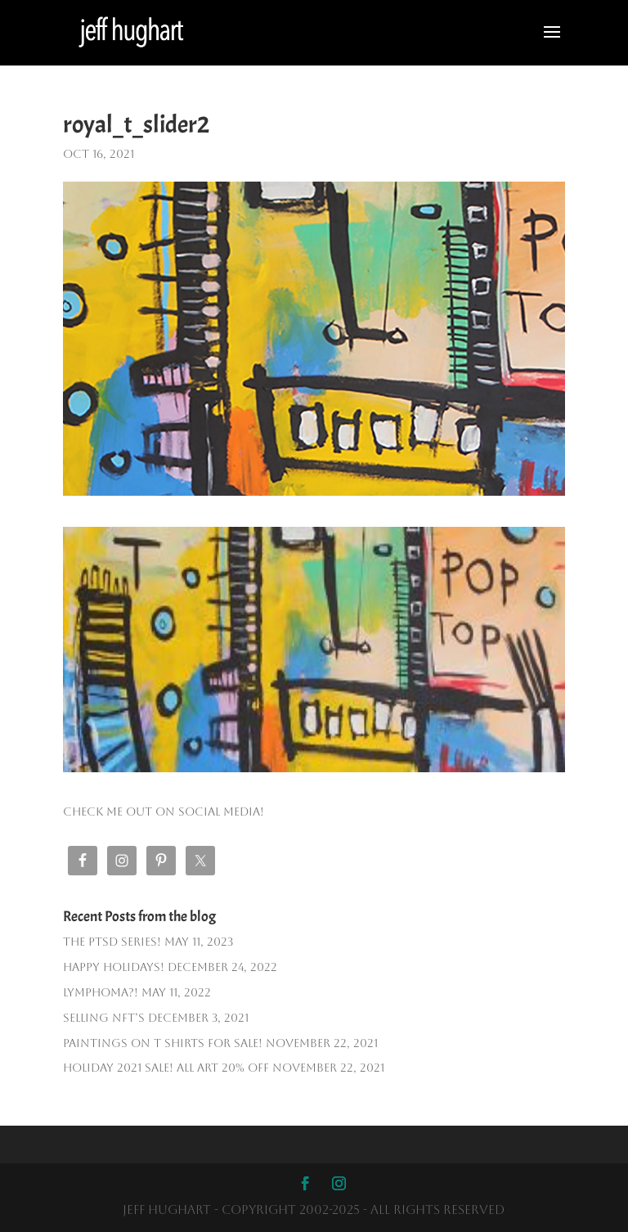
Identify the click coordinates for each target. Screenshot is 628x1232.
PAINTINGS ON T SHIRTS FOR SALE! (162, 1043)
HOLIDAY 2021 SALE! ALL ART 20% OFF (166, 1067)
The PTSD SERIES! (112, 941)
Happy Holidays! (113, 966)
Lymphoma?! (100, 992)
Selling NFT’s (104, 1017)
